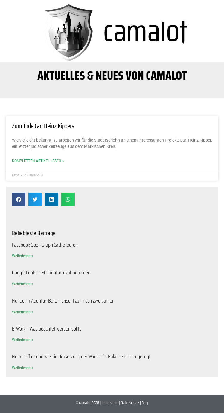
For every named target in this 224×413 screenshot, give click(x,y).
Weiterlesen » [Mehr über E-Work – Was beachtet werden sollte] (22, 340)
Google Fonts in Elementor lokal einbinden (51, 272)
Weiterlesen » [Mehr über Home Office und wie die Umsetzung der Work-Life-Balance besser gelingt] (22, 368)
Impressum (110, 402)
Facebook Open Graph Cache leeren (45, 245)
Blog (145, 402)
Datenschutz (130, 402)
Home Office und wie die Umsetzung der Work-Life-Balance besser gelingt (81, 356)
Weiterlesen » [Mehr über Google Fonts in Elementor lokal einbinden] (22, 284)
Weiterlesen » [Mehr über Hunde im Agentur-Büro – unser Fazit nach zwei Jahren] (22, 312)
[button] (18, 199)
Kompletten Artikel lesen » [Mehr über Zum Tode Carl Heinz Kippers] (38, 161)
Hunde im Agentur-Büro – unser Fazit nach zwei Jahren (63, 301)
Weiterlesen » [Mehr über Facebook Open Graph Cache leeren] (22, 256)
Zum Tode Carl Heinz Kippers (43, 126)
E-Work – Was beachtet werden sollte (47, 329)
